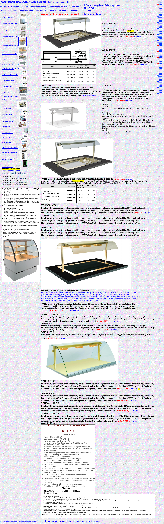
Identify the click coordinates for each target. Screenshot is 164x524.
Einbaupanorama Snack (10, 45)
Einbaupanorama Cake (9, 54)
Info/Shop (137, 36)
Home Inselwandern (37, 7)
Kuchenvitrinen (26, 11)
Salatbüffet (75, 11)
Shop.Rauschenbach (11, 171)
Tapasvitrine (86, 11)
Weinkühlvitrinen (7, 167)
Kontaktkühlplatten (8, 65)
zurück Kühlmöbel (8, 11)
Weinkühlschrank (7, 159)
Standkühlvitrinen (62, 11)
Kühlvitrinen (39, 11)
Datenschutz (66, 521)
